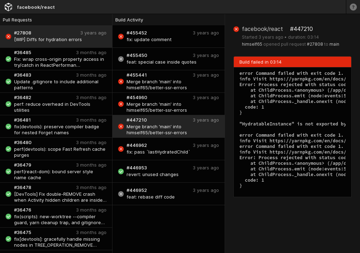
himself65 (252, 44)
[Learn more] (353, 7)
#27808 (315, 44)
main (334, 44)
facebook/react (36, 7)
